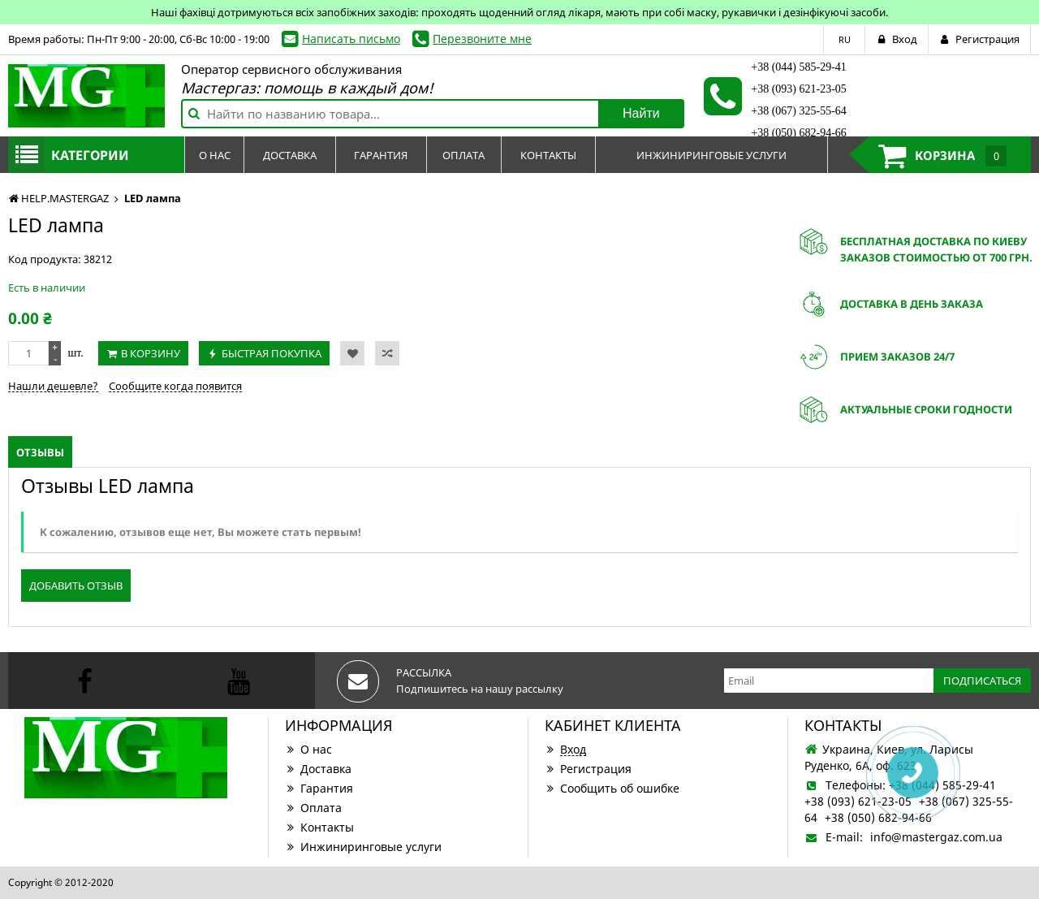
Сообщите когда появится (175, 385)
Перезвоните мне (482, 38)
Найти (641, 113)
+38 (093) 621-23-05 (799, 89)
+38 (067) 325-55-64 (799, 111)
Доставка (318, 768)
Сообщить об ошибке (612, 788)
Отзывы (40, 452)
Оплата (313, 807)
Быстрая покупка (271, 353)
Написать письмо (351, 38)
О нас (308, 749)
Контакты (319, 827)
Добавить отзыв (76, 585)
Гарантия (319, 788)
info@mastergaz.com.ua (936, 837)
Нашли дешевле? (53, 385)
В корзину (150, 353)
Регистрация (588, 768)
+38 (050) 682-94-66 (799, 133)
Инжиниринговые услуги (363, 846)
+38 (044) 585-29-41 (799, 67)
